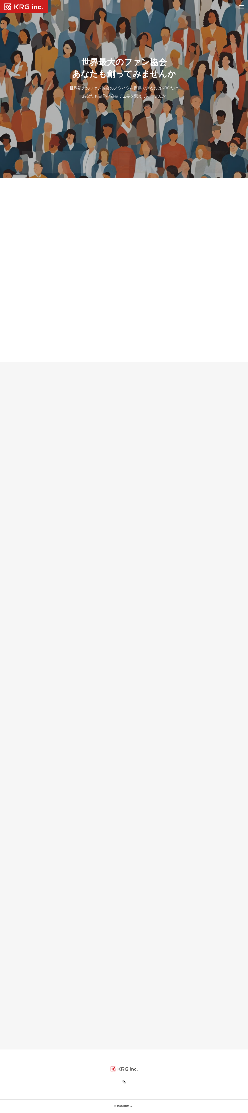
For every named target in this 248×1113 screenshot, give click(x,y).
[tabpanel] (124, 89)
